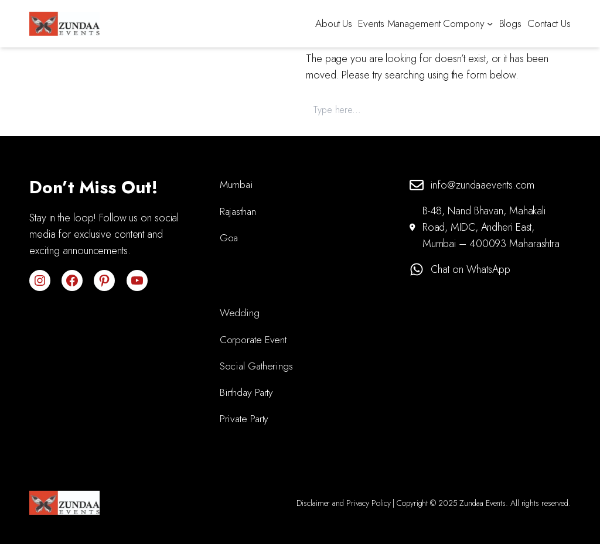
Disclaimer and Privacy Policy (343, 503)
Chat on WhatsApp (470, 269)
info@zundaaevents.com (482, 185)
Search (551, 109)
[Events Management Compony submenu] (490, 23)
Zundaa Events (482, 503)
